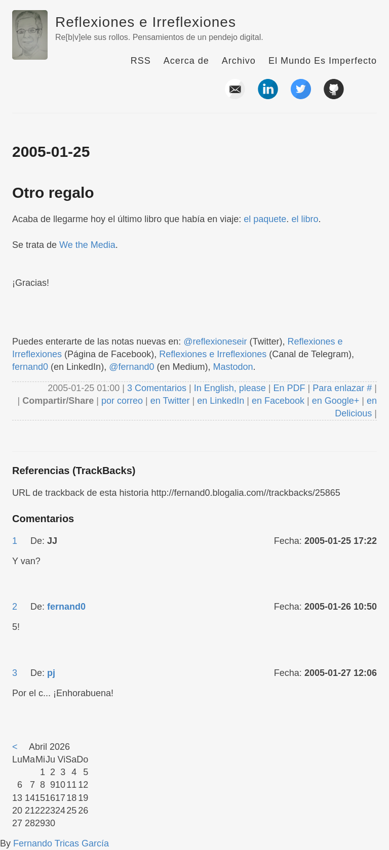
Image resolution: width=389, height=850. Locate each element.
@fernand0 (131, 367)
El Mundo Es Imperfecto (322, 61)
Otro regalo (53, 192)
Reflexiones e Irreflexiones (145, 22)
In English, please (230, 388)
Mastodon (233, 367)
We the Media (87, 245)
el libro (304, 219)
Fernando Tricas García (61, 843)
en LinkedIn (220, 401)
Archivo (239, 61)
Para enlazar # (342, 388)
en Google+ (336, 401)
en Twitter (170, 401)
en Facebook (276, 401)
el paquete (265, 219)
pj (51, 673)
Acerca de (186, 61)
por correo (121, 401)
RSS (141, 61)
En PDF (289, 388)
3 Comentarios (158, 388)
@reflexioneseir (215, 341)
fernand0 (30, 367)
